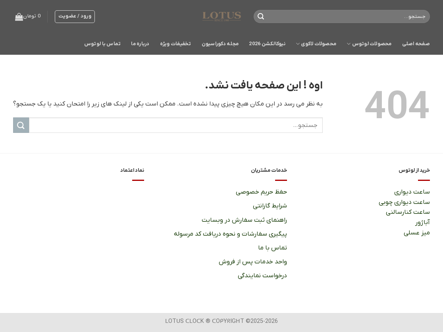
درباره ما (140, 43)
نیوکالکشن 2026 (267, 43)
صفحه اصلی (416, 43)
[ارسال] (261, 16)
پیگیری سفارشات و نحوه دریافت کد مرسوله (230, 234)
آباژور (422, 222)
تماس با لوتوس (102, 43)
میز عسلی (416, 233)
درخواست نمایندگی (262, 276)
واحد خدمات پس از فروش (253, 262)
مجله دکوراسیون (220, 43)
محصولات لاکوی (316, 44)
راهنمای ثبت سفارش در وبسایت (244, 220)
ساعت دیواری (412, 192)
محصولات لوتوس (369, 44)
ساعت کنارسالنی (408, 212)
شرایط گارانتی (270, 206)
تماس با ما (272, 248)
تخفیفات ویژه (175, 43)
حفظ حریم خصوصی (261, 192)
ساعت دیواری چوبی (404, 202)
